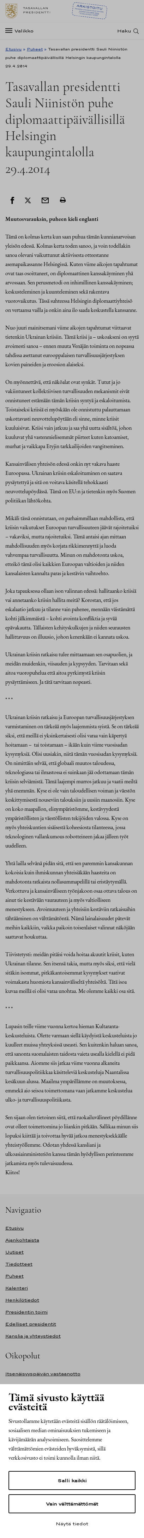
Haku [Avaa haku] (124, 31)
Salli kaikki (72, 1480)
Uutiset (14, 1252)
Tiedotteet (18, 1264)
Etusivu (13, 49)
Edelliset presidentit (30, 1324)
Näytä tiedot (72, 1523)
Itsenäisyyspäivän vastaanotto (42, 1374)
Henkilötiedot (22, 1300)
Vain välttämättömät (72, 1504)
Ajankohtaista (22, 1240)
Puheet (35, 49)
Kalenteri (16, 1288)
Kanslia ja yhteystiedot (33, 1336)
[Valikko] (21, 30)
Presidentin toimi (26, 1312)
